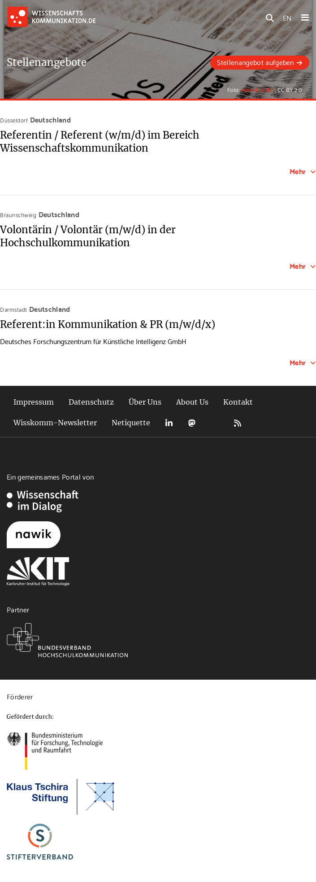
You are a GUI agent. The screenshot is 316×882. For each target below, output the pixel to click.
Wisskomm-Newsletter (55, 422)
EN (287, 17)
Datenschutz (91, 401)
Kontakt (238, 401)
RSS (237, 422)
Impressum (33, 401)
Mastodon (192, 422)
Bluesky (214, 422)
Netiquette (131, 422)
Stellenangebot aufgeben (255, 62)
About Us (192, 401)
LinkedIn (169, 422)
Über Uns (145, 401)
